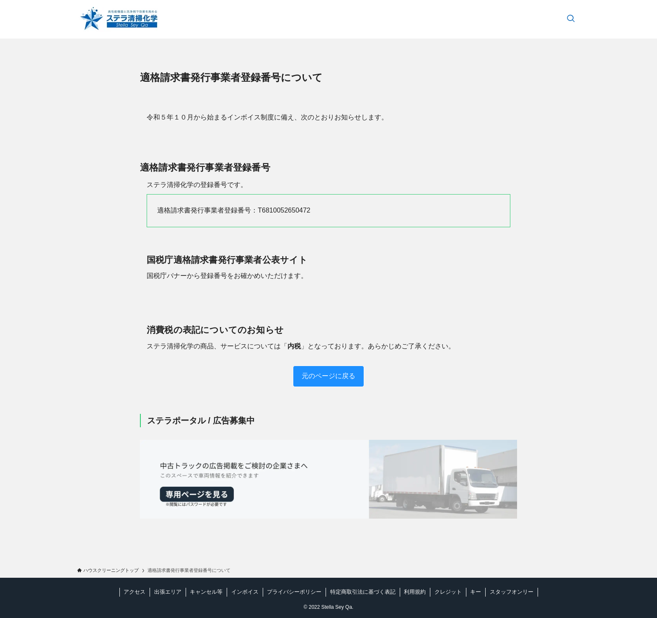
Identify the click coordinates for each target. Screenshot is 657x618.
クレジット (448, 592)
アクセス (134, 592)
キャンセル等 (206, 592)
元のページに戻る (328, 375)
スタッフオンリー (511, 592)
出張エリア (167, 592)
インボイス (245, 592)
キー (475, 592)
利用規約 (415, 592)
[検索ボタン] (570, 19)
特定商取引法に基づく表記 (363, 592)
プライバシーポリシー (294, 592)
